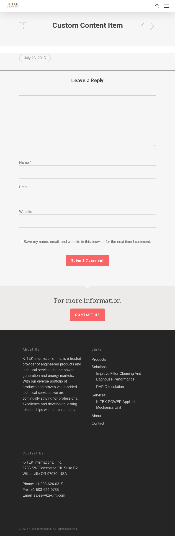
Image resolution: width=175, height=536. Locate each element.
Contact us (87, 315)
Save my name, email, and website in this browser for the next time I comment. (87, 242)
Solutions (99, 367)
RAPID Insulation (110, 387)
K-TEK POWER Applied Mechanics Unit (115, 404)
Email (25, 187)
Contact (98, 423)
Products (99, 359)
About (96, 416)
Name (25, 162)
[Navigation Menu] (166, 6)
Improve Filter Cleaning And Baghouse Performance (118, 376)
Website (25, 212)
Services (99, 395)
